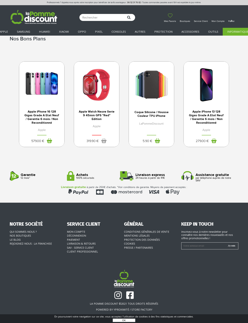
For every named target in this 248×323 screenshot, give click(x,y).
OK (124, 320)
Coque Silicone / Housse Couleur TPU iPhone (151, 114)
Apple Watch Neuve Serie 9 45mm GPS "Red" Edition (97, 115)
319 (92, 141)
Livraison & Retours (81, 243)
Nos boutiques (20, 235)
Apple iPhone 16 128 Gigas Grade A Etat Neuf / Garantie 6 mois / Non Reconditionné (41, 117)
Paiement (73, 239)
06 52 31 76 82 (134, 2)
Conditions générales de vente (146, 231)
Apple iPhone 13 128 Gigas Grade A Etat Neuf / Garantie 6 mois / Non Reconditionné (206, 117)
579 (37, 141)
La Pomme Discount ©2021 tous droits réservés (124, 303)
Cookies (129, 243)
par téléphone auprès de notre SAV (208, 177)
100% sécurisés (94, 176)
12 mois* (37, 176)
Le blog (15, 239)
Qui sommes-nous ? (23, 231)
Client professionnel (82, 251)
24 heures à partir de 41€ (151, 176)
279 (202, 141)
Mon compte (76, 231)
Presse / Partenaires (138, 247)
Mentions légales (137, 235)
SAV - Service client (80, 247)
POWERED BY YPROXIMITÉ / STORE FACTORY (124, 309)
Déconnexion (76, 235)
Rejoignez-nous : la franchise (31, 243)
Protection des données (142, 239)
